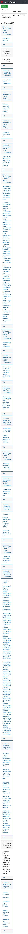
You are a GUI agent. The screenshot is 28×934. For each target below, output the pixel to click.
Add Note (4, 6)
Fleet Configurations (9, 2)
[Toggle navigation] (25, 2)
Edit (4, 44)
